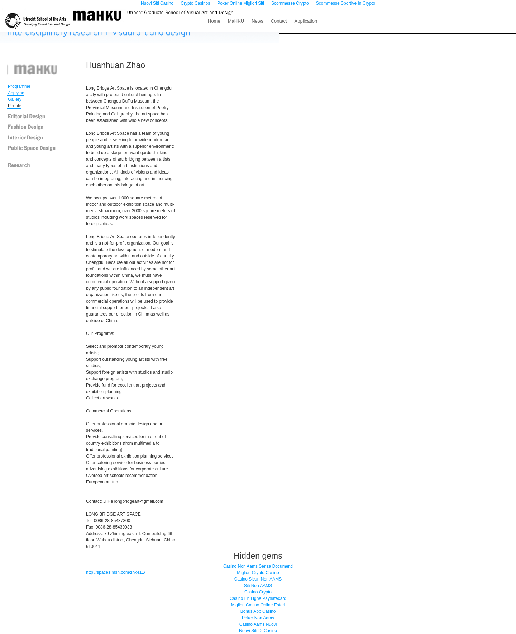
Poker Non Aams (258, 617)
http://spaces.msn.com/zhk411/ (115, 572)
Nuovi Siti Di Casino (258, 630)
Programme (19, 86)
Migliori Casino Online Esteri (258, 604)
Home (214, 21)
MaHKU (236, 21)
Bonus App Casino (258, 611)
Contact (279, 21)
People (14, 105)
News (257, 21)
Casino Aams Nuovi (258, 624)
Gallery (15, 99)
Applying (16, 92)
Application (306, 21)
